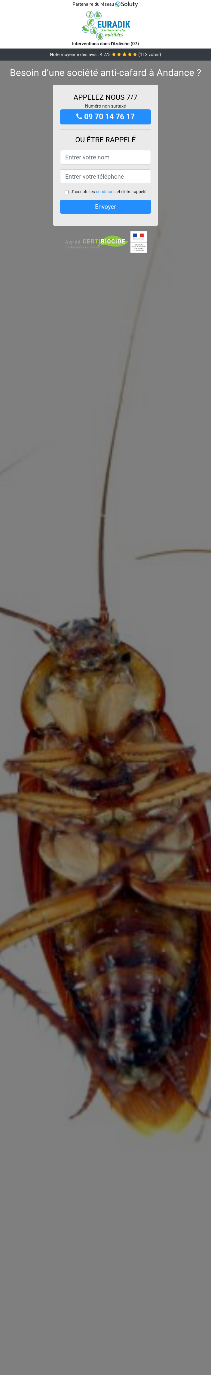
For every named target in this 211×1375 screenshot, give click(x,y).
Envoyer (105, 206)
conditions (105, 191)
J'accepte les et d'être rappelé (108, 191)
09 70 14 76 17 (105, 116)
